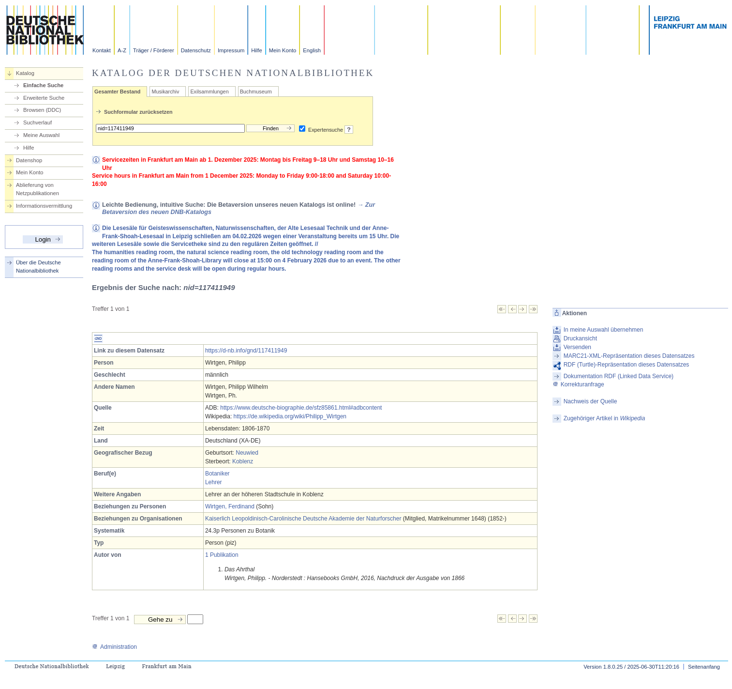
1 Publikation (222, 554)
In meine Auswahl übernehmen (603, 329)
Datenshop (29, 160)
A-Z (122, 50)
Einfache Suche (43, 85)
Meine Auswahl (41, 135)
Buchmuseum (256, 91)
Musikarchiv (165, 91)
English (312, 50)
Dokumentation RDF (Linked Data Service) (618, 376)
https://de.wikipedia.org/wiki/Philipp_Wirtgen (290, 416)
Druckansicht (580, 338)
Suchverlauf (37, 122)
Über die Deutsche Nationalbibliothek (38, 267)
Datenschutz (196, 50)
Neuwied (247, 452)
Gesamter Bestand (117, 91)
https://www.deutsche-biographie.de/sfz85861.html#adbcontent (301, 407)
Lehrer (213, 482)
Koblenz (242, 461)
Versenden (577, 347)
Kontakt (101, 50)
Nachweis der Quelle (590, 401)
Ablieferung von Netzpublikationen (37, 189)
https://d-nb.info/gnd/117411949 (246, 350)
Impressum (231, 50)
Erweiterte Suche (43, 98)
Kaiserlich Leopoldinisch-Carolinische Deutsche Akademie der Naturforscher (303, 518)
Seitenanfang (704, 667)
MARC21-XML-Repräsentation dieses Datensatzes (629, 355)
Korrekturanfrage (578, 384)
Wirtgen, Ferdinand (229, 506)
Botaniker (217, 473)
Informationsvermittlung (44, 206)
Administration (114, 646)
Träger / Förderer (153, 50)
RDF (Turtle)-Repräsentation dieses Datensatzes (626, 364)
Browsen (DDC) (42, 110)
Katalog (25, 73)
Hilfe (256, 50)
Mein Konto (283, 50)
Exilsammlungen (209, 91)
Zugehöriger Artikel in (604, 418)
